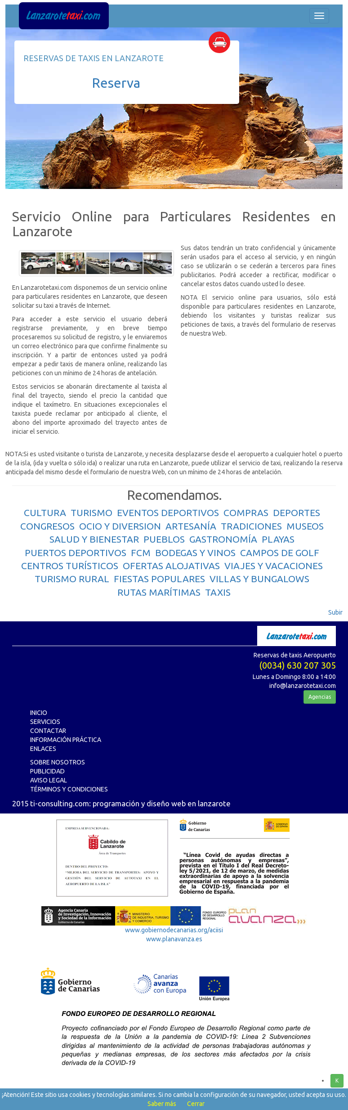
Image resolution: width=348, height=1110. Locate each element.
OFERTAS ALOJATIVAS (171, 565)
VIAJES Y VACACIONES (273, 565)
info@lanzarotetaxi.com (302, 685)
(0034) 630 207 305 (297, 665)
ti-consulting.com (59, 803)
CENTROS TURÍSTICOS (69, 565)
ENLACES (43, 748)
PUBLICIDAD (47, 771)
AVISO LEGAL (48, 780)
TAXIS (218, 592)
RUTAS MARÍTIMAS (159, 592)
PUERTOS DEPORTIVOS (75, 552)
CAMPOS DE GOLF (279, 552)
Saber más (161, 1103)
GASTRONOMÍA (223, 539)
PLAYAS (278, 539)
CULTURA (45, 512)
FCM (141, 552)
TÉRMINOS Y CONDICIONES (69, 789)
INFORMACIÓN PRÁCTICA (65, 739)
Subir (335, 612)
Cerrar (196, 1103)
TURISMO (91, 512)
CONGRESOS (47, 526)
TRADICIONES (251, 526)
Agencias (319, 697)
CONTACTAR (48, 730)
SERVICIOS (45, 721)
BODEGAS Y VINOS (195, 552)
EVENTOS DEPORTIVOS (168, 512)
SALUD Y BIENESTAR (94, 539)
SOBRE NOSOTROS (57, 762)
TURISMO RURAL (72, 578)
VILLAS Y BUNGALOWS (259, 578)
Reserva (116, 82)
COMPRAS (245, 512)
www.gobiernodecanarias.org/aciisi (174, 930)
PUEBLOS (164, 539)
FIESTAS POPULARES (159, 578)
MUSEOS (305, 526)
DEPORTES (296, 512)
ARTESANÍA (190, 526)
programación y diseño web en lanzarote (162, 803)
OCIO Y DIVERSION (120, 526)
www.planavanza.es (174, 939)
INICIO (38, 712)
